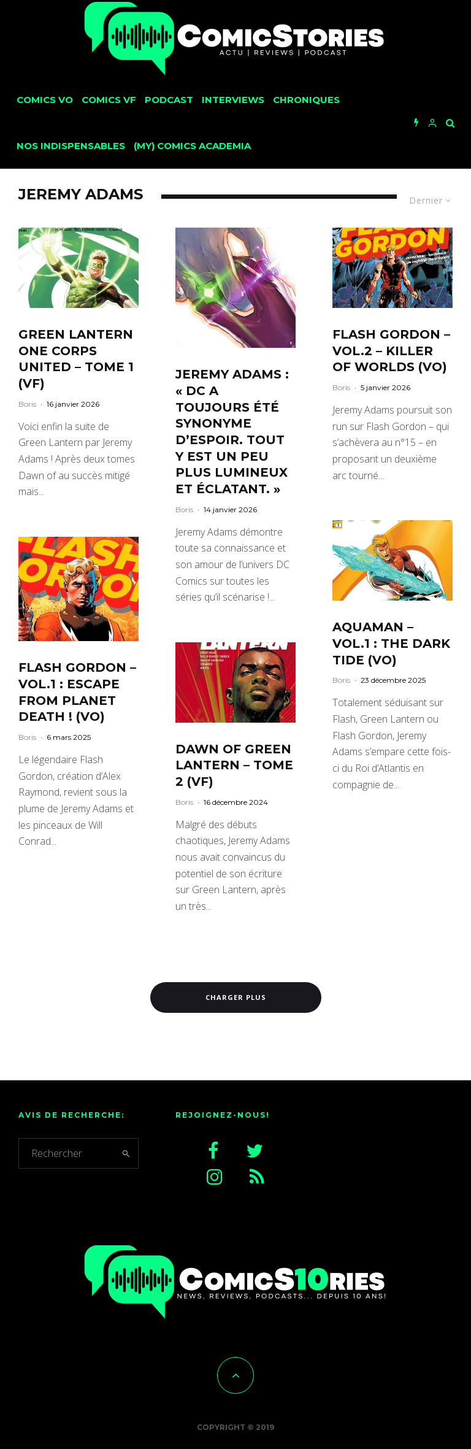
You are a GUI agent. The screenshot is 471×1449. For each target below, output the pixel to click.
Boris (27, 404)
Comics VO (45, 100)
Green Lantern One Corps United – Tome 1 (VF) (76, 359)
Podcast (169, 100)
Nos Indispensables (71, 146)
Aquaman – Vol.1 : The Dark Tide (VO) (391, 643)
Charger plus (235, 997)
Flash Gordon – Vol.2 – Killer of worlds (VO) (391, 350)
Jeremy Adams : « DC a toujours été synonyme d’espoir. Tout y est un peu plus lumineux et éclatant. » (232, 431)
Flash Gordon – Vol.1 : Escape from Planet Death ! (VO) (77, 692)
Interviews (233, 100)
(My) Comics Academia (192, 146)
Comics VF (109, 100)
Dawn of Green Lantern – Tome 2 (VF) (234, 765)
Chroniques (306, 100)
